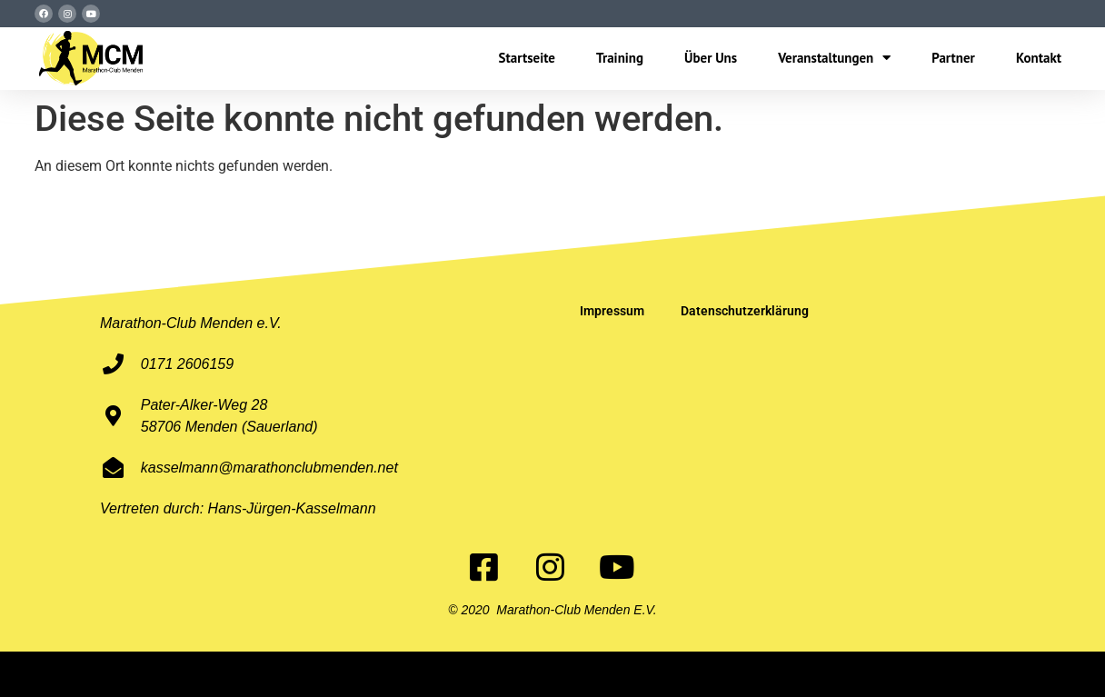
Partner (953, 57)
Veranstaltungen (834, 58)
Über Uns (710, 57)
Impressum (612, 311)
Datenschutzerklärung (745, 311)
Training (619, 57)
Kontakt (1038, 57)
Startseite (527, 57)
